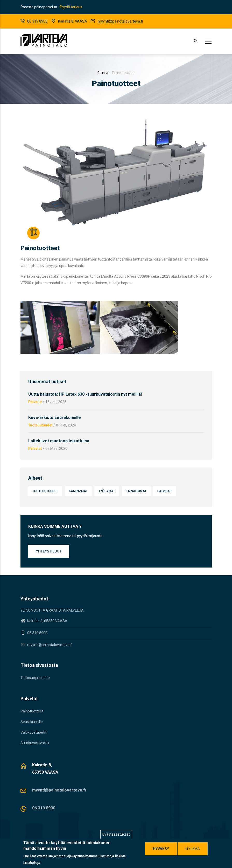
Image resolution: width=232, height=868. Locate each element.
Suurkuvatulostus (34, 743)
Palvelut (35, 402)
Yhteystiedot (48, 551)
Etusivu (103, 73)
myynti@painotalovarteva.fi (120, 21)
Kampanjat (78, 491)
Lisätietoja (31, 862)
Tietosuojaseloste (35, 678)
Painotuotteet (31, 711)
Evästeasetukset (116, 834)
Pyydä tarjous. (71, 7)
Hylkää (192, 849)
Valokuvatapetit (33, 732)
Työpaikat (107, 491)
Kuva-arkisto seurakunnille (54, 417)
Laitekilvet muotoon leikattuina (58, 440)
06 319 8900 (37, 21)
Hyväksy (161, 849)
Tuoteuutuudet (40, 425)
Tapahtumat (136, 491)
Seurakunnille (31, 722)
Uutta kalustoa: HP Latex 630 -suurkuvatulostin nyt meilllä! (85, 394)
